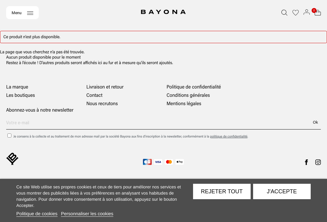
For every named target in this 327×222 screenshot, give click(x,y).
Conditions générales (188, 95)
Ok (315, 122)
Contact (95, 95)
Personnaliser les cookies (87, 213)
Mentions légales (184, 103)
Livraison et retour (105, 87)
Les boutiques (20, 95)
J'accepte (282, 191)
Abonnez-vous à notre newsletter (39, 110)
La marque (17, 87)
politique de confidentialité (228, 136)
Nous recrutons (102, 103)
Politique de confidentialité (194, 87)
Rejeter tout (222, 191)
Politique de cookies (36, 213)
